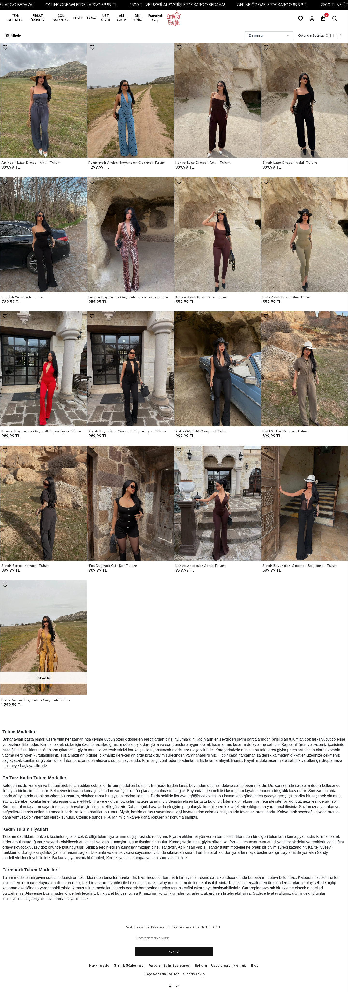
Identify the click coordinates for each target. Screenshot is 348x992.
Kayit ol (174, 951)
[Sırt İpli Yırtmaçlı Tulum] (43, 234)
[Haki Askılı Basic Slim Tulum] (304, 234)
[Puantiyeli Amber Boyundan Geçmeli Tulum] (130, 100)
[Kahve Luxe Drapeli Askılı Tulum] (217, 100)
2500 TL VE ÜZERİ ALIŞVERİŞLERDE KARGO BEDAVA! (201, 4)
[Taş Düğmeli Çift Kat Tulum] (130, 503)
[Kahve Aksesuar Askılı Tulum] (217, 503)
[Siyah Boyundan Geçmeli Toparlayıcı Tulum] (130, 368)
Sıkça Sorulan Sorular (161, 974)
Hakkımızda (99, 966)
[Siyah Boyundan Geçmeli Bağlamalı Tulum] (304, 503)
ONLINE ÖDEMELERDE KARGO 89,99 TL (106, 4)
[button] (38, 18)
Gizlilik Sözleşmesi (129, 966)
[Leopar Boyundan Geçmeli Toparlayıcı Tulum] (130, 234)
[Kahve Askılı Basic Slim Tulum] (217, 234)
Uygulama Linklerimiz (229, 966)
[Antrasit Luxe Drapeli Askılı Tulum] (43, 100)
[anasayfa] (174, 18)
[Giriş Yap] (313, 18)
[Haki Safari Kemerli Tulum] (304, 368)
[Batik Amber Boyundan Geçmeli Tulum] (43, 637)
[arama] (335, 18)
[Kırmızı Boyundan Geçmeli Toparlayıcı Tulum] (43, 368)
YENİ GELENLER (15, 18)
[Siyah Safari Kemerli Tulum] (43, 503)
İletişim (201, 966)
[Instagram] (177, 987)
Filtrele (13, 35)
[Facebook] (170, 987)
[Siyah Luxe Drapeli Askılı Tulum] (304, 100)
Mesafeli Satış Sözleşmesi (170, 966)
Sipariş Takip (194, 974)
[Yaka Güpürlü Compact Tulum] (217, 368)
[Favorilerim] (301, 18)
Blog (255, 966)
